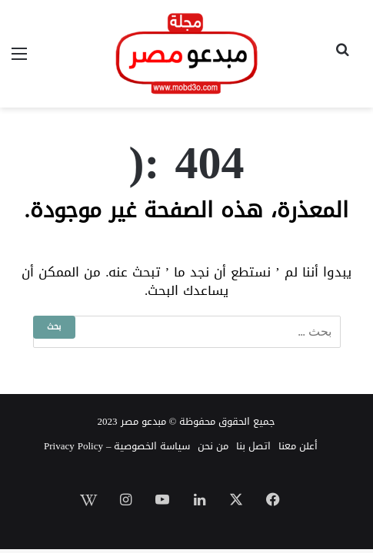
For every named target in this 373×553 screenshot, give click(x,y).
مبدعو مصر (143, 421)
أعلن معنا (298, 445)
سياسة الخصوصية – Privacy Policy (117, 445)
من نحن (213, 445)
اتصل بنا (253, 445)
